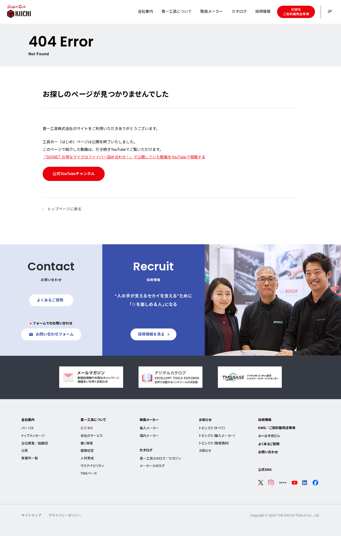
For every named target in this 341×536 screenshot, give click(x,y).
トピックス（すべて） (212, 428)
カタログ (146, 450)
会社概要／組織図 (34, 443)
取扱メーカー (149, 420)
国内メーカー (149, 436)
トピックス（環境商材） (214, 443)
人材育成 (87, 458)
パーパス (27, 428)
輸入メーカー (149, 428)
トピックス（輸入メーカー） (217, 436)
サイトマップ (31, 515)
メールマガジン (269, 436)
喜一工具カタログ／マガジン (160, 458)
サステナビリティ (92, 466)
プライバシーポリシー (64, 515)
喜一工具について (93, 420)
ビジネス (87, 428)
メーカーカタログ (152, 466)
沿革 (24, 451)
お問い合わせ (268, 452)
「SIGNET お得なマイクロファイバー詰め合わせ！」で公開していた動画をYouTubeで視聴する (124, 157)
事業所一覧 (29, 458)
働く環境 (87, 443)
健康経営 (87, 451)
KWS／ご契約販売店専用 (276, 428)
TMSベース (89, 473)
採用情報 (264, 420)
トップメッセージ (33, 436)
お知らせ (205, 420)
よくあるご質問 (268, 444)
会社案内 (28, 420)
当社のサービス (92, 436)
